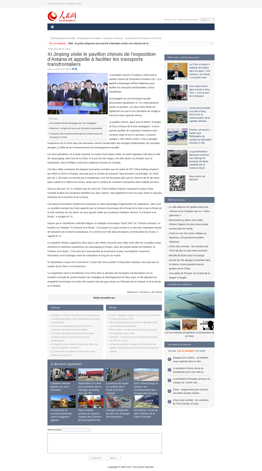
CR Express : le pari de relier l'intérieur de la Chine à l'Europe (146, 413)
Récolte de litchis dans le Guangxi (186, 255)
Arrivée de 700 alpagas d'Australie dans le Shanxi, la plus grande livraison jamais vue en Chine (189, 264)
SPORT (173, 31)
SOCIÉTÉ (144, 31)
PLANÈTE (160, 31)
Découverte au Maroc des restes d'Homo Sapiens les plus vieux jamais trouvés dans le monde (188, 224)
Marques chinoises (113, 38)
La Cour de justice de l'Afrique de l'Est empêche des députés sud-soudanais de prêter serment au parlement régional (134, 348)
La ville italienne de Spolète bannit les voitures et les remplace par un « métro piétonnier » (189, 211)
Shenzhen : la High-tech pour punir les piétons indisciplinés (76, 128)
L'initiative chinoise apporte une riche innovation (60, 386)
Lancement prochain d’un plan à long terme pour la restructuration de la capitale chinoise (199, 114)
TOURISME (187, 31)
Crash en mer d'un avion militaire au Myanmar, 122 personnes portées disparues (188, 237)
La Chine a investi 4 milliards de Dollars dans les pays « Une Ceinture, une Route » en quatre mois (199, 71)
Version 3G (170, 19)
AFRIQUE (100, 31)
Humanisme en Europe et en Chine (143, 38)
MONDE (86, 31)
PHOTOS (203, 31)
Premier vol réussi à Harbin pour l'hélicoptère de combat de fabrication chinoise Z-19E (200, 136)
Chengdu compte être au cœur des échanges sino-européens (118, 413)
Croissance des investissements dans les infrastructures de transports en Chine (76, 136)
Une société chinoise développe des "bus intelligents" (73, 123)
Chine (68, 49)
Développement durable (62, 38)
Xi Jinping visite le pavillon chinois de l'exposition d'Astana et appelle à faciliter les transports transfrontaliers (72, 337)
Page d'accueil (54, 49)
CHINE (56, 31)
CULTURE (130, 31)
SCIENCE (115, 31)
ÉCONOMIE (71, 31)
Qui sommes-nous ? (188, 19)
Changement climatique (89, 38)
